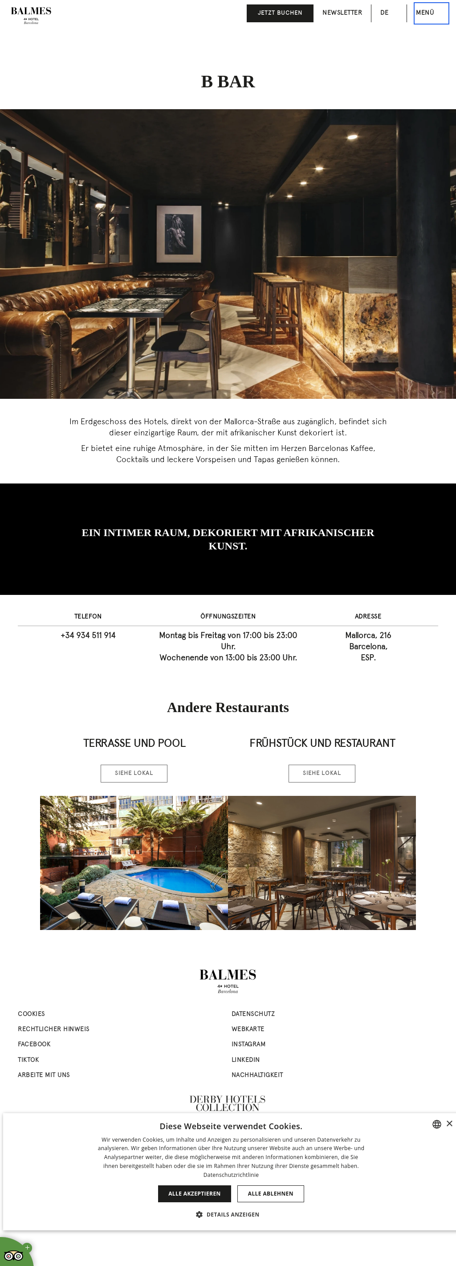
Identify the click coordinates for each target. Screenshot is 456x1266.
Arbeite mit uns (44, 1075)
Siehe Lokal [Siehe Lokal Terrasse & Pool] (134, 773)
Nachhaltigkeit (257, 1075)
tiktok (28, 1060)
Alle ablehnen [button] (270, 1193)
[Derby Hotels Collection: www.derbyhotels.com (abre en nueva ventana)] (228, 1103)
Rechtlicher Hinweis (54, 1029)
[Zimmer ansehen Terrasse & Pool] (134, 863)
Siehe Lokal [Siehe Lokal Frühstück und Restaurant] (322, 773)
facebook (34, 1045)
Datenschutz (253, 1014)
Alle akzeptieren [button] (194, 1193)
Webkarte (248, 1029)
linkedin (246, 1060)
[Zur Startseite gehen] (31, 15)
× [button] (449, 1124)
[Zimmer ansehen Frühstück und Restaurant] (322, 863)
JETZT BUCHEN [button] (280, 13)
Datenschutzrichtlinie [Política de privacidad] (231, 1175)
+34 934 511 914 (88, 636)
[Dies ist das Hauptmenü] (431, 13)
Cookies (31, 1014)
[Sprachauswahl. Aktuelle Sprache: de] (389, 13)
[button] (231, 1214)
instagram (249, 1045)
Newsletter (342, 13)
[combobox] (436, 1124)
